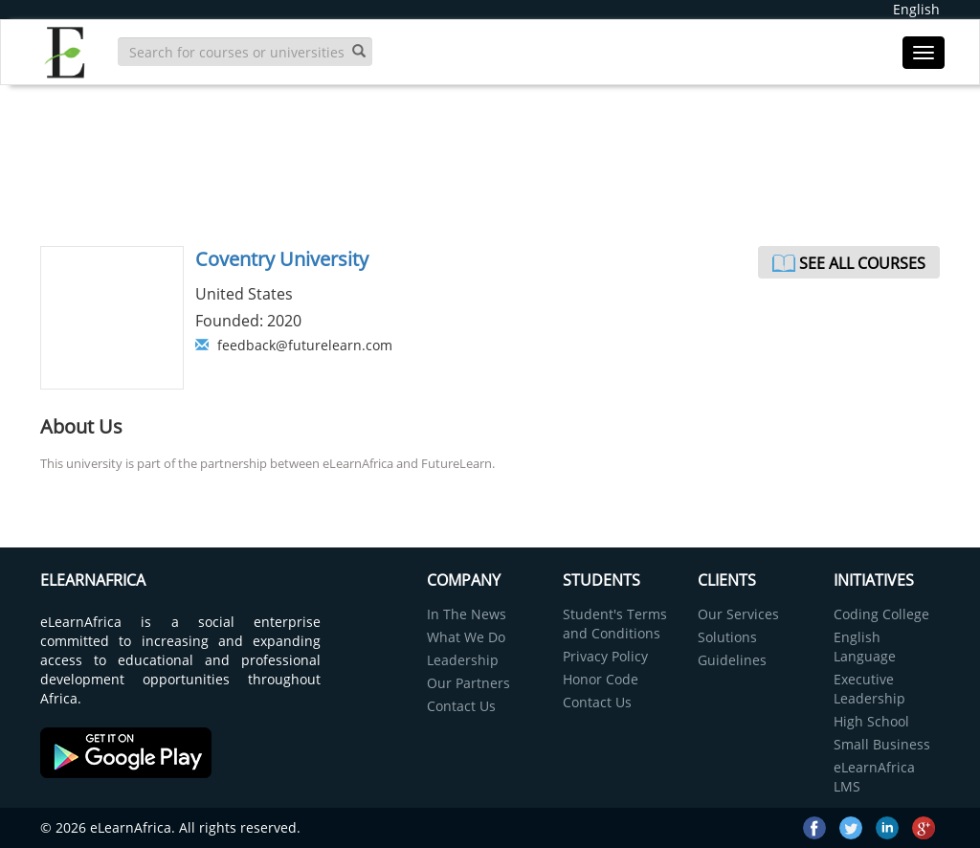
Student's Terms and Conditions (615, 623)
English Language (865, 646)
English (916, 9)
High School (871, 721)
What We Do (466, 637)
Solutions (727, 637)
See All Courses (862, 263)
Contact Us (461, 706)
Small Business (882, 744)
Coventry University (281, 259)
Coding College (881, 614)
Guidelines (732, 660)
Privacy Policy (605, 656)
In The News (466, 614)
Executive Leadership (869, 688)
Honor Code (600, 679)
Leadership (463, 660)
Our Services (738, 614)
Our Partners (468, 683)
